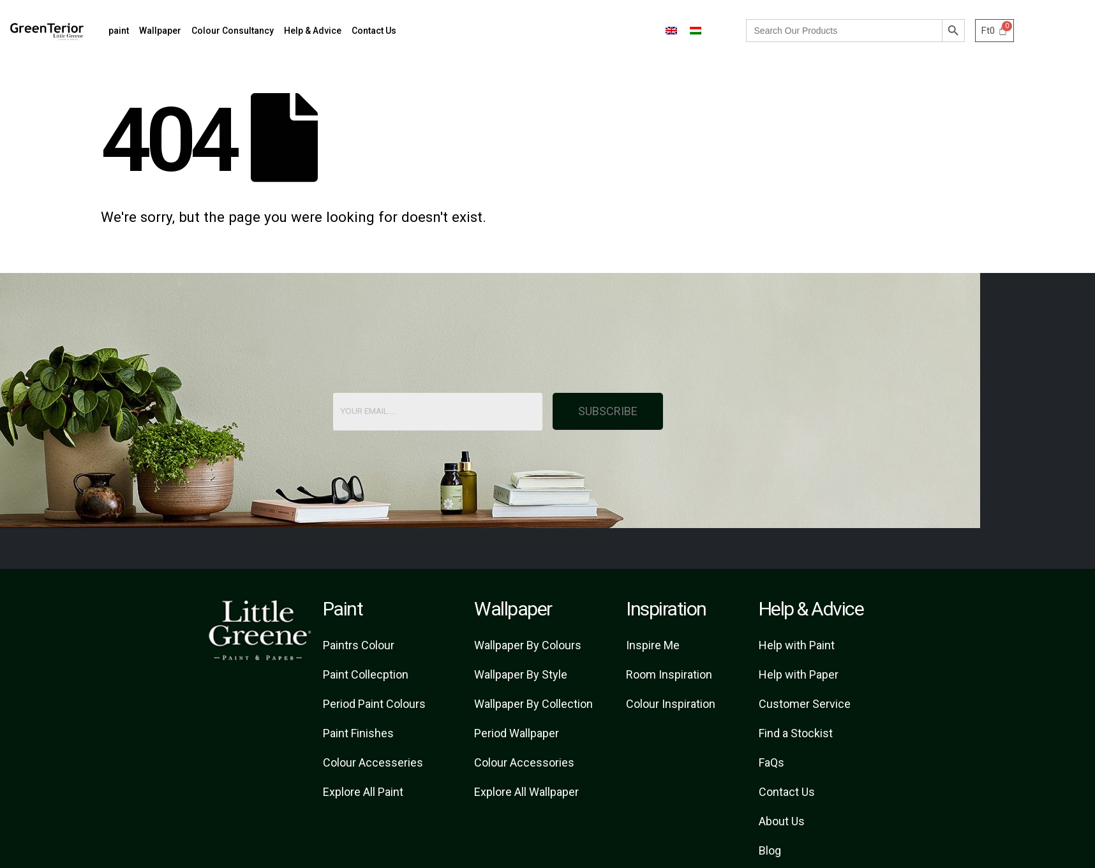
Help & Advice (312, 31)
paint (118, 31)
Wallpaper (160, 31)
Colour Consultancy (232, 31)
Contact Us (374, 31)
